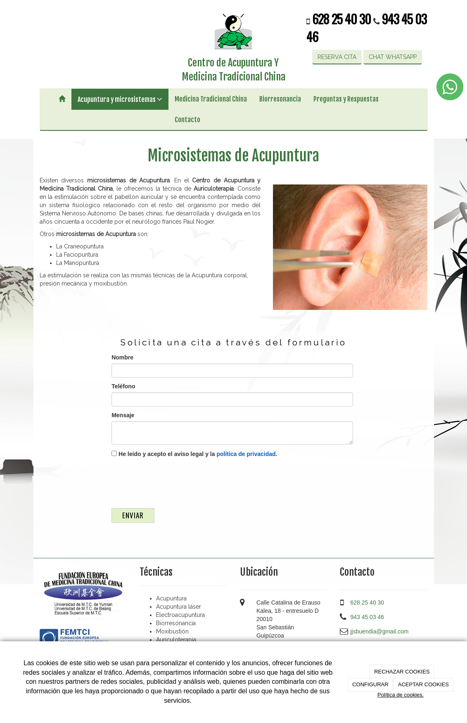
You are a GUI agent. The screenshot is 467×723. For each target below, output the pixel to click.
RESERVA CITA (337, 57)
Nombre (122, 357)
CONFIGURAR (370, 684)
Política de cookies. (400, 695)
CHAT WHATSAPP (393, 57)
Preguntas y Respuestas (346, 99)
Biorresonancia (280, 99)
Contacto (187, 120)
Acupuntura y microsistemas (120, 99)
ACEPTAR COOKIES (423, 684)
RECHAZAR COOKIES (401, 672)
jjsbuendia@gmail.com (379, 631)
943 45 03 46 (367, 617)
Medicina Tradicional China (211, 99)
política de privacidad (245, 454)
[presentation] (174, 481)
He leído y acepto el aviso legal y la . (194, 454)
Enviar (133, 515)
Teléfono (123, 386)
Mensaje (122, 415)
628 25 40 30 (342, 18)
